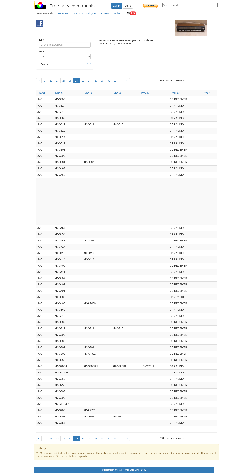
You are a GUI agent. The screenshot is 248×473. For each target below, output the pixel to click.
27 (83, 81)
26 (76, 81)
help (89, 63)
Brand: (42, 51)
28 (89, 81)
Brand (41, 93)
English (116, 6)
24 (63, 81)
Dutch (128, 6)
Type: (41, 40)
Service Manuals (44, 13)
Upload (117, 13)
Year (207, 93)
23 (57, 81)
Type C (116, 93)
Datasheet (63, 13)
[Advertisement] (118, 28)
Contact (105, 13)
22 (51, 81)
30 (102, 81)
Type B (88, 93)
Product (174, 93)
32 (115, 81)
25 (70, 81)
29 (96, 81)
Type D (145, 93)
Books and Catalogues (85, 13)
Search (44, 64)
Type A (59, 93)
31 (108, 81)
